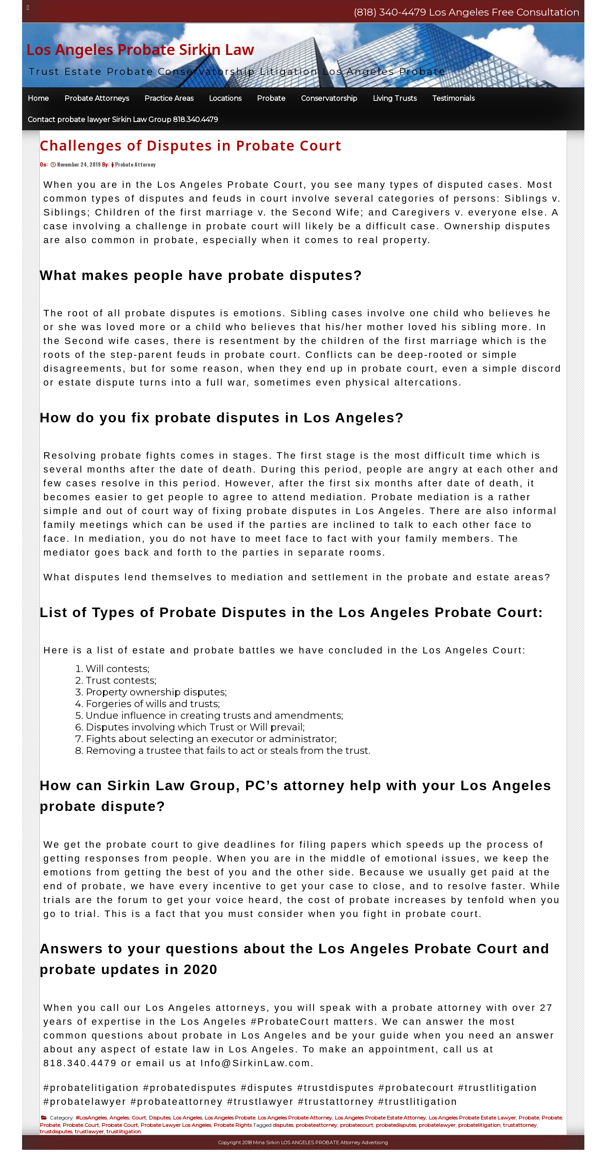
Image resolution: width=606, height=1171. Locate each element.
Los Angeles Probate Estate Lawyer (476, 1134)
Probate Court (108, 1142)
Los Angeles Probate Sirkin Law (200, 48)
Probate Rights (260, 1142)
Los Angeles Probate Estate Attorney (384, 1134)
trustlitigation (164, 1148)
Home (38, 102)
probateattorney (344, 1142)
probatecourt (384, 1142)
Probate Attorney (139, 181)
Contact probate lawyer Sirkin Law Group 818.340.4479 (123, 123)
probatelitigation (506, 1142)
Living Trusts (395, 102)
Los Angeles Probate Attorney (299, 1134)
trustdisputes (96, 1148)
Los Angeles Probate (234, 1134)
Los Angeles (191, 1134)
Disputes (164, 1134)
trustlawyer (129, 1148)
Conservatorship (329, 102)
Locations (225, 102)
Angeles (123, 1134)
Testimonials (453, 102)
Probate (271, 102)
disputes (310, 1142)
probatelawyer (464, 1142)
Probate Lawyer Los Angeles (203, 1142)
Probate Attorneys (96, 102)
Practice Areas (168, 102)
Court (143, 1134)
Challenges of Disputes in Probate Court (195, 162)
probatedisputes (423, 1142)
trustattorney (61, 1148)
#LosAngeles (95, 1134)
